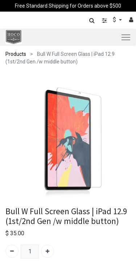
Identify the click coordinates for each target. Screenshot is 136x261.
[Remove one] (11, 251)
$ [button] (115, 19)
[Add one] (47, 251)
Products (15, 54)
